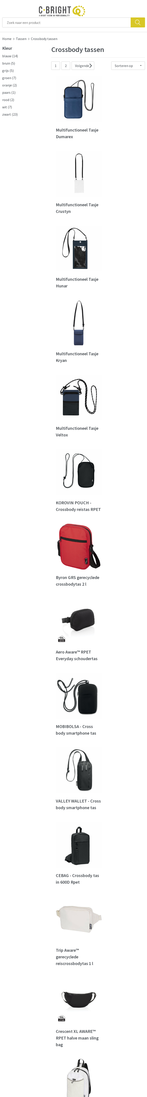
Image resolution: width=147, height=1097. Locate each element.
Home (6, 38)
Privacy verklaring (125, 987)
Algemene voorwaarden (122, 970)
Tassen (21, 38)
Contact (82, 967)
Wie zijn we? (48, 974)
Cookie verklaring (125, 981)
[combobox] (66, 22)
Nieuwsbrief (48, 981)
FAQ (79, 974)
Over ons (45, 967)
